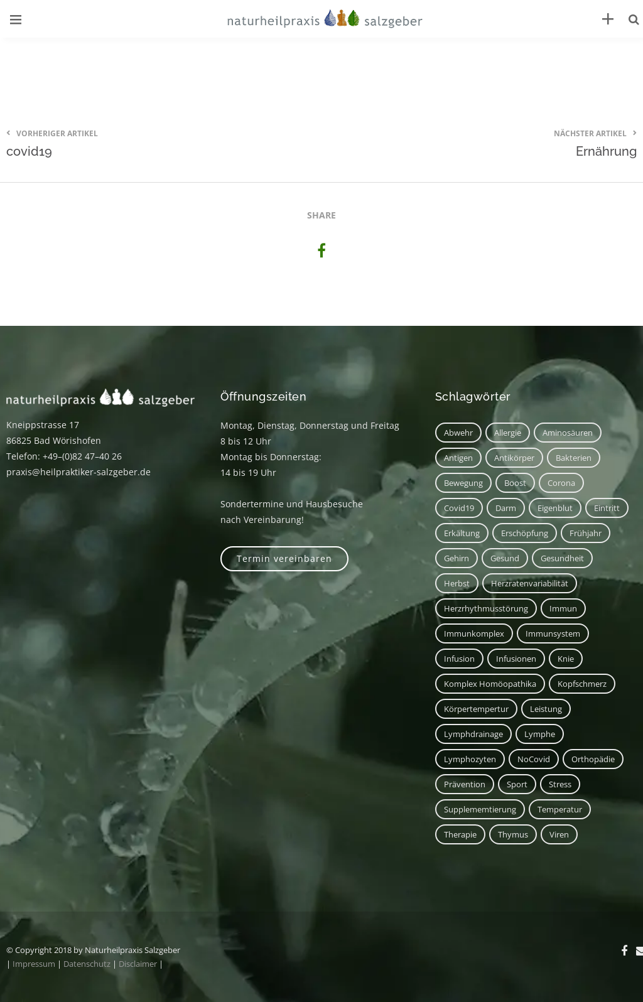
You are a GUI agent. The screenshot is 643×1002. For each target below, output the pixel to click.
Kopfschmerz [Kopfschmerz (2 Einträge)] (582, 683)
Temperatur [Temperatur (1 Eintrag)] (560, 809)
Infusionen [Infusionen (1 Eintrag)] (516, 658)
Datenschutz (87, 963)
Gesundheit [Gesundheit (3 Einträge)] (562, 558)
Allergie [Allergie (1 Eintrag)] (507, 432)
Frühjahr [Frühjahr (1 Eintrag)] (586, 533)
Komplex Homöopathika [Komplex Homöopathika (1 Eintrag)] (490, 683)
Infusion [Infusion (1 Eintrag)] (459, 658)
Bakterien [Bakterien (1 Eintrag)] (574, 457)
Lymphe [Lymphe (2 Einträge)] (539, 734)
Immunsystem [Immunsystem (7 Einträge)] (553, 633)
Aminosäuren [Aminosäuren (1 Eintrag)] (568, 432)
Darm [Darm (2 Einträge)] (505, 508)
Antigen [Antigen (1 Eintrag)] (458, 457)
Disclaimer (138, 963)
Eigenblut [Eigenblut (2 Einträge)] (555, 508)
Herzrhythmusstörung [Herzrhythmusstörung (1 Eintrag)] (486, 608)
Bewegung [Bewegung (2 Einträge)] (463, 482)
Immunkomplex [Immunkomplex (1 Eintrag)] (474, 633)
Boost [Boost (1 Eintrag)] (515, 482)
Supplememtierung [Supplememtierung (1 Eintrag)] (480, 809)
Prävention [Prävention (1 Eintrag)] (464, 784)
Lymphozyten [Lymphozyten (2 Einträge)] (470, 759)
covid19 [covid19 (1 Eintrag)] (459, 508)
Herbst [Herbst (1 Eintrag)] (457, 583)
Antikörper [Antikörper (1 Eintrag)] (514, 457)
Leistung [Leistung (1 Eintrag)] (546, 708)
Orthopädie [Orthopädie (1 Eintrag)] (593, 759)
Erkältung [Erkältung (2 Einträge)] (462, 533)
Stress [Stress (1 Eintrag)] (560, 784)
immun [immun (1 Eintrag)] (563, 608)
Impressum (34, 963)
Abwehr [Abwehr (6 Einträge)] (458, 432)
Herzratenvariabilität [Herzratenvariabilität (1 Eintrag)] (529, 583)
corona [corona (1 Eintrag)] (561, 482)
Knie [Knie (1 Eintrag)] (566, 658)
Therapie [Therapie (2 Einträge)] (460, 834)
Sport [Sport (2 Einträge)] (517, 784)
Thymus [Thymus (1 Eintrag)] (513, 834)
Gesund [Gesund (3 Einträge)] (504, 558)
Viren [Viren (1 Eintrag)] (559, 834)
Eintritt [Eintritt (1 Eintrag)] (607, 508)
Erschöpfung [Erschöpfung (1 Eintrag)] (524, 533)
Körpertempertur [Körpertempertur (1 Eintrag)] (476, 708)
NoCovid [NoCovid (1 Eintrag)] (533, 759)
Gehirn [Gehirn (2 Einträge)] (456, 558)
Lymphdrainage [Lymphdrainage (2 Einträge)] (473, 734)
